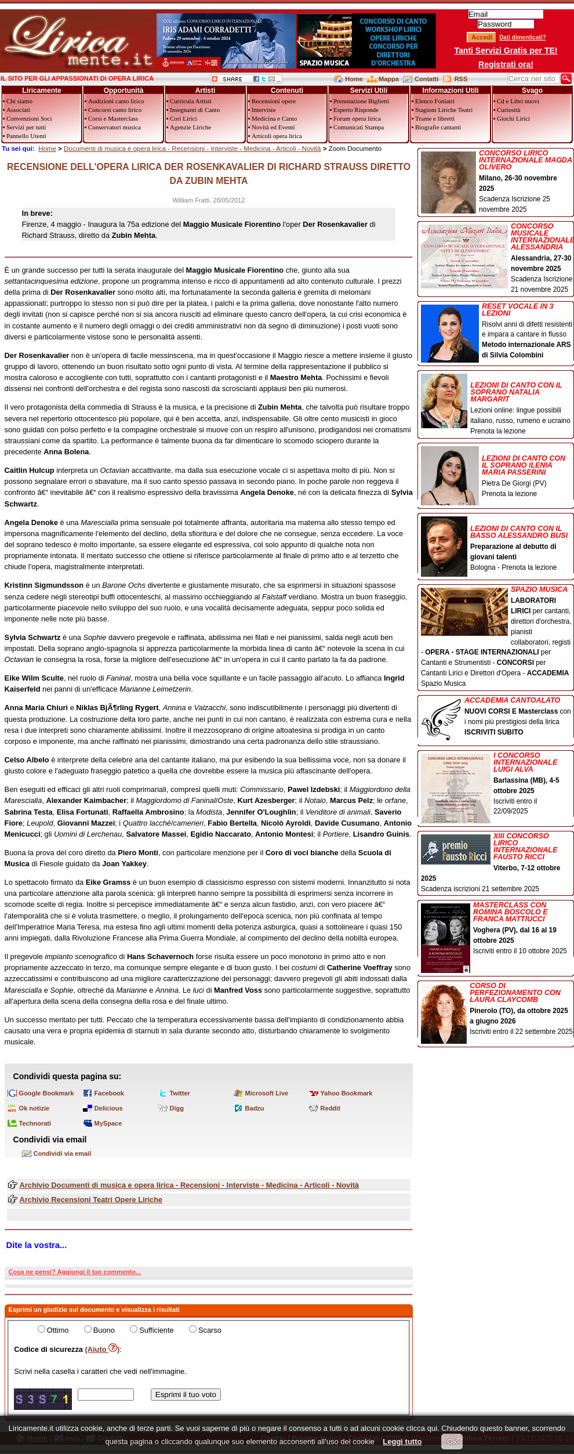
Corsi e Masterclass (113, 118)
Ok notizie (34, 1108)
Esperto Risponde (356, 109)
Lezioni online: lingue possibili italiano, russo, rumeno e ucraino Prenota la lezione (497, 405)
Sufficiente (156, 1330)
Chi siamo (19, 100)
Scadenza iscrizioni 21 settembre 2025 (497, 863)
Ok (452, 1441)
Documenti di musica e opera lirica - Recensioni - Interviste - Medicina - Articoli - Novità (192, 148)
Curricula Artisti (191, 100)
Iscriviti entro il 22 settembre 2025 (497, 1009)
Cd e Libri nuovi (518, 100)
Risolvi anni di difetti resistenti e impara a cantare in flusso (497, 332)
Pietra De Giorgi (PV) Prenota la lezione (497, 473)
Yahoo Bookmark (347, 1093)
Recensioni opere (274, 100)
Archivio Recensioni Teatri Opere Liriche (91, 1199)
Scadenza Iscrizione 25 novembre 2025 (497, 182)
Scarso (209, 1330)
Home (354, 78)
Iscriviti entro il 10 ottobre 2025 (497, 929)
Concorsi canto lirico (114, 109)
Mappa (389, 78)
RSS (461, 78)
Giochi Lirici (513, 118)
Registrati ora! (505, 64)
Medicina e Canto (274, 118)
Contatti (427, 78)
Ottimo (58, 1330)
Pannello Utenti (26, 135)
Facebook (109, 1093)
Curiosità (508, 109)
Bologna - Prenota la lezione (497, 544)
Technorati (35, 1123)
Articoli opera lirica (277, 135)
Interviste (264, 109)
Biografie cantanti (438, 127)
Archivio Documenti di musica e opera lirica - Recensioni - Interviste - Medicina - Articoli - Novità (189, 1185)
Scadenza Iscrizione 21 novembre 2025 (497, 258)
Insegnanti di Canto (195, 109)
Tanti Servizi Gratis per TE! (506, 50)
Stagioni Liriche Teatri (444, 109)
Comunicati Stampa (358, 127)
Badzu (254, 1108)
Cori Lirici (183, 118)
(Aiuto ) (102, 1349)
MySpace (108, 1123)
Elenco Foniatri (435, 100)
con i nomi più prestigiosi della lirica (497, 717)
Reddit (330, 1108)
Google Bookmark (46, 1093)
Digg (177, 1108)
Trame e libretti (435, 118)
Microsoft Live (267, 1093)
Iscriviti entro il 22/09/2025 (497, 784)
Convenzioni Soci (29, 118)
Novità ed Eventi (273, 127)
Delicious (109, 1108)
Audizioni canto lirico (116, 100)
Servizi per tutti (26, 127)
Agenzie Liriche (190, 127)
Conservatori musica (114, 127)
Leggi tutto (402, 1441)
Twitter (180, 1093)
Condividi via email (63, 1153)
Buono (104, 1330)
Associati (18, 109)
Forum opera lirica (357, 118)
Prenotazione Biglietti (361, 100)
